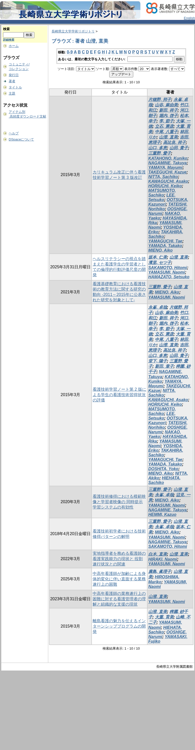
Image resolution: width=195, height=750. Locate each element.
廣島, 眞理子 (159, 571)
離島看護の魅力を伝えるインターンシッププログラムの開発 (119, 626)
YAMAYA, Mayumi (165, 167)
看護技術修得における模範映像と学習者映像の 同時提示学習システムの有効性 (119, 501)
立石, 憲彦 (164, 126)
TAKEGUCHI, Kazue (167, 172)
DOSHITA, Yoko (163, 469)
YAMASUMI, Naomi (166, 272)
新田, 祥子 (168, 110)
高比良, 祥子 (174, 142)
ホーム (14, 46)
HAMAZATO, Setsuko (168, 277)
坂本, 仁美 (157, 257)
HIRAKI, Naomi (162, 559)
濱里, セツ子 (159, 262)
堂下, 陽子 (157, 361)
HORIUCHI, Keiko (165, 186)
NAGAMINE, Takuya (167, 163)
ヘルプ (14, 133)
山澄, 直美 (168, 137)
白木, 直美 (157, 554)
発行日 (14, 75)
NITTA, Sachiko (163, 177)
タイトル (15, 87)
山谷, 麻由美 (166, 105)
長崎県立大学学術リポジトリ (73, 31)
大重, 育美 (164, 617)
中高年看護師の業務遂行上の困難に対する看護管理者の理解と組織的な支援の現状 (119, 598)
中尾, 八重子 (166, 132)
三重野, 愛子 (159, 153)
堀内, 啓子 (168, 115)
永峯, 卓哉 (157, 307)
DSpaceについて (21, 139)
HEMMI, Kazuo (162, 514)
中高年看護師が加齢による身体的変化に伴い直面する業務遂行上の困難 (119, 578)
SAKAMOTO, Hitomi (167, 268)
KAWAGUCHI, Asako (168, 181)
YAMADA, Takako (165, 246)
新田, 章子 (164, 366)
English (189, 18)
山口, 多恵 (157, 148)
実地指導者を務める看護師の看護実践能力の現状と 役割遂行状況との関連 (119, 558)
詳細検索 (8, 39)
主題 (12, 93)
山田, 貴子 (178, 148)
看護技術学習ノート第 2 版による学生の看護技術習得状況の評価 (119, 394)
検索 (6, 29)
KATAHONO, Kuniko (167, 158)
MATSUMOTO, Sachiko (162, 192)
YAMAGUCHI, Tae (165, 241)
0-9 (70, 52)
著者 (12, 81)
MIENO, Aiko (160, 250)
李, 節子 (166, 121)
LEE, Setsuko (162, 197)
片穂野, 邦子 (159, 99)
